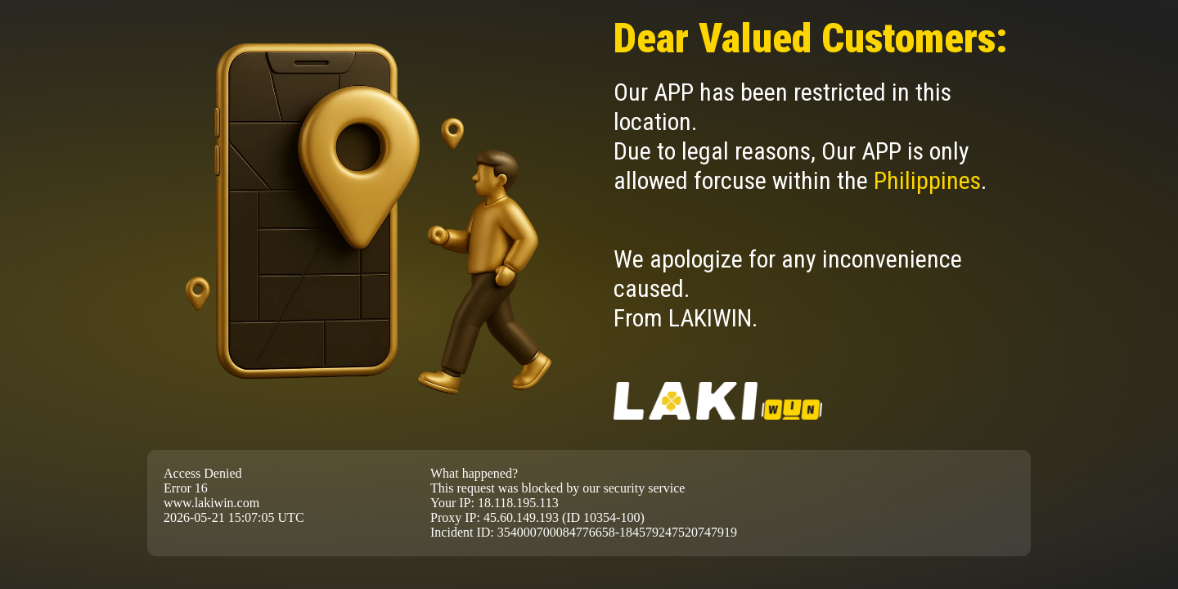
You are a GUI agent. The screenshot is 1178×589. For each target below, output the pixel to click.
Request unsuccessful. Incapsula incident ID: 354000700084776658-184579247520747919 (589, 294)
